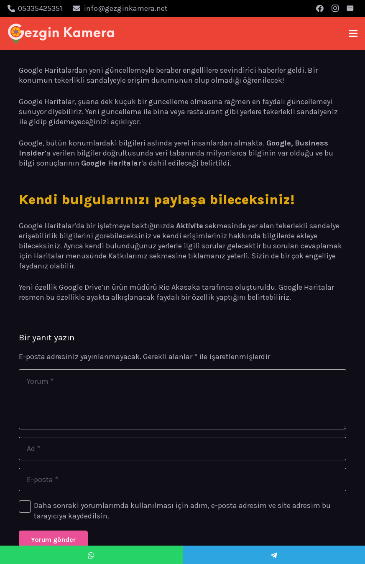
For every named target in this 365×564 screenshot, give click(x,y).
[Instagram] (334, 8)
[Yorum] (182, 399)
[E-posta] (349, 8)
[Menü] (353, 33)
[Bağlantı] (61, 33)
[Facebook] (319, 8)
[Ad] (182, 448)
